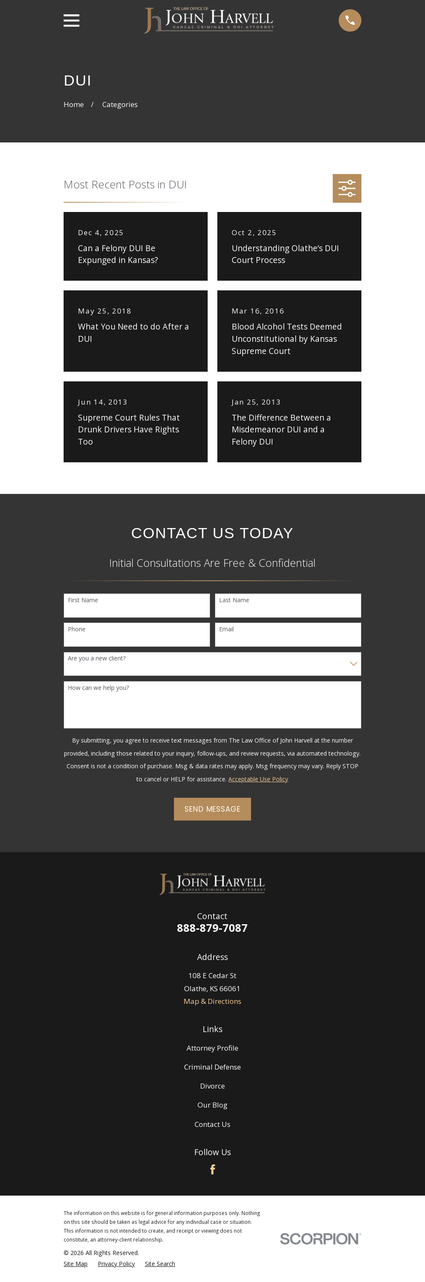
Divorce (212, 1086)
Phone (77, 629)
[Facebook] (213, 1169)
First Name (83, 600)
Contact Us (212, 1124)
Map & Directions (212, 1001)
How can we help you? (98, 688)
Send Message (212, 809)
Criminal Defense (212, 1067)
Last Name (234, 600)
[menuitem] (76, 1263)
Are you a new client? (97, 658)
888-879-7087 (212, 927)
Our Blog (212, 1105)
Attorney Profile (212, 1048)
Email (226, 629)
